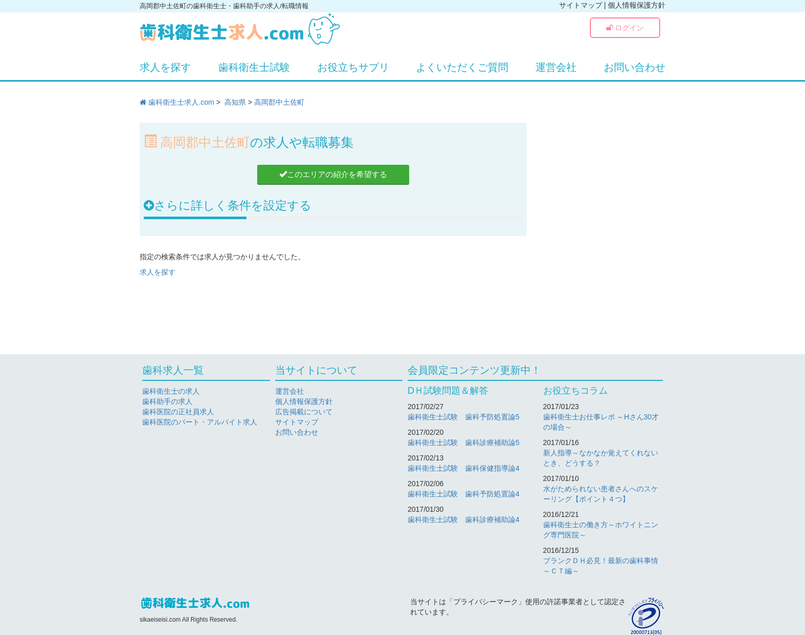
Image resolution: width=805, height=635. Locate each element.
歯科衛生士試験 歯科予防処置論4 (464, 494)
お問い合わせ (634, 67)
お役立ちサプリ (353, 67)
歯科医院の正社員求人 (178, 412)
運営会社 (556, 67)
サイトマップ (580, 5)
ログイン (625, 28)
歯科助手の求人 (167, 401)
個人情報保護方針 (636, 5)
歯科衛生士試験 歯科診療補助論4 (464, 519)
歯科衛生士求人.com (177, 102)
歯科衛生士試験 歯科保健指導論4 (464, 468)
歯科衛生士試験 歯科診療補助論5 (464, 442)
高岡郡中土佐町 (279, 102)
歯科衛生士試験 (254, 67)
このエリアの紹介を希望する (333, 174)
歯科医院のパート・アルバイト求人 (199, 422)
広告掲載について (304, 412)
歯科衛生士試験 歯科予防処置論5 (464, 417)
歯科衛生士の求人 (171, 391)
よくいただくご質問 (462, 67)
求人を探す (165, 67)
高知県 (235, 102)
